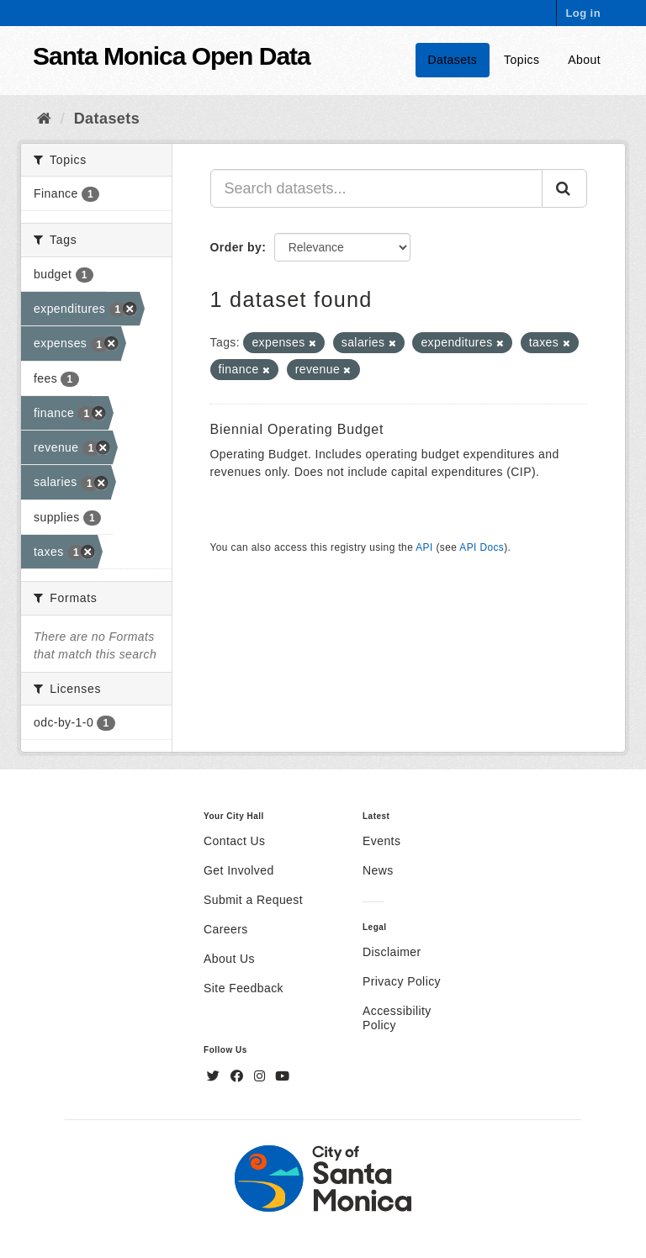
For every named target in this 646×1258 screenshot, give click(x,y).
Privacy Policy (402, 981)
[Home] (44, 118)
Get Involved (239, 870)
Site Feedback (243, 988)
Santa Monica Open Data (171, 56)
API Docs (481, 547)
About (584, 59)
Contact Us (234, 841)
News (378, 870)
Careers (226, 929)
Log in (583, 13)
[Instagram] (262, 1076)
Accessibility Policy (397, 1018)
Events (381, 841)
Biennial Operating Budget (297, 429)
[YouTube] (282, 1076)
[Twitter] (215, 1076)
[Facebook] (239, 1076)
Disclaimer (392, 952)
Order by (236, 247)
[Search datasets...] (376, 188)
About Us (229, 958)
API (424, 547)
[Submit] (564, 188)
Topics (521, 59)
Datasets (453, 59)
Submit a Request (253, 899)
